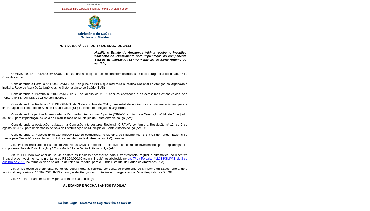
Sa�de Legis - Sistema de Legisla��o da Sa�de (95, 203)
